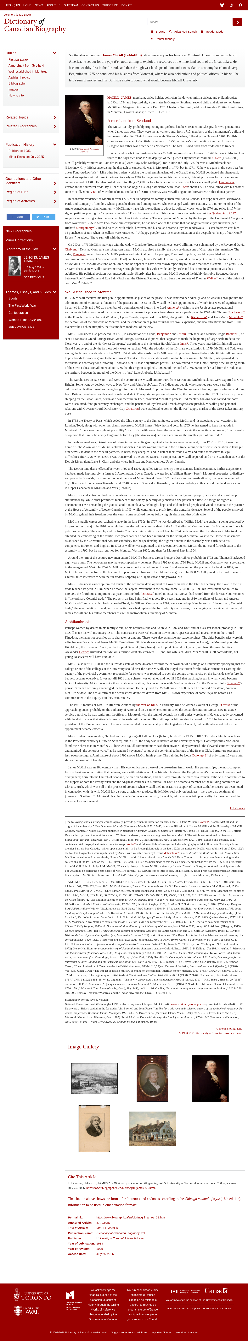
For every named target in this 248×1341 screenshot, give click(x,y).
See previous (34, 277)
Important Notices (161, 1332)
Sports (12, 298)
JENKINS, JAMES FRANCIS (36, 259)
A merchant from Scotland (26, 65)
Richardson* (199, 317)
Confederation (18, 312)
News (39, 5)
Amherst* (173, 307)
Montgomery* (85, 228)
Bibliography (16, 83)
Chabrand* (72, 249)
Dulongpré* (200, 755)
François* (79, 254)
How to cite (16, 95)
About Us (53, 5)
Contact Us (90, 5)
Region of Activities (20, 201)
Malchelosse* (171, 853)
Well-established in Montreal (27, 71)
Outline (10, 53)
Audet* (131, 844)
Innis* (184, 343)
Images (13, 89)
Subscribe (110, 5)
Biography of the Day (21, 249)
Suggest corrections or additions (129, 1332)
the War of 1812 (146, 705)
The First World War (22, 305)
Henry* (84, 652)
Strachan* (233, 683)
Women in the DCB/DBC (25, 320)
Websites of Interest (187, 1332)
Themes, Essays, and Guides (28, 292)
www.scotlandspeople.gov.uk (188, 1004)
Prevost (224, 705)
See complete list (22, 326)
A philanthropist (19, 77)
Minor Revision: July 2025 (26, 156)
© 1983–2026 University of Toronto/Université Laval (210, 1033)
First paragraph (19, 59)
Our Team (71, 5)
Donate (126, 5)
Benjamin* (164, 334)
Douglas (147, 594)
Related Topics (16, 117)
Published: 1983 (19, 150)
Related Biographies (21, 126)
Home (27, 5)
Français (13, 5)
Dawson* (204, 821)
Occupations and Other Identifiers (23, 181)
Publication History (19, 144)
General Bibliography (229, 1028)
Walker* (212, 278)
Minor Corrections (19, 240)
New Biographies (18, 231)
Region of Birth (16, 192)
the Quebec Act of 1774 (222, 213)
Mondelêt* (236, 317)
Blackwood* (236, 312)
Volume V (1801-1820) (17, 14)
